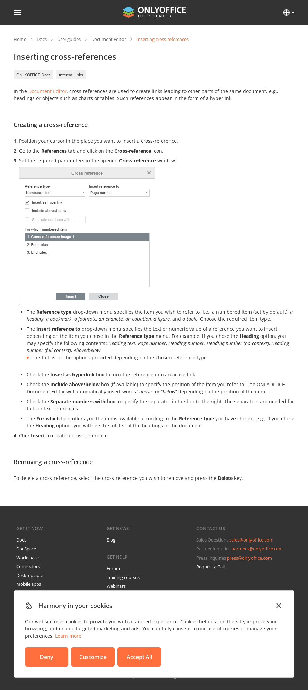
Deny (46, 657)
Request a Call (210, 567)
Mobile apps (28, 584)
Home (20, 39)
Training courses (123, 577)
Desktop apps (30, 575)
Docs (42, 39)
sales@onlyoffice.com (251, 540)
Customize (93, 657)
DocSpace (26, 549)
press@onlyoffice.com (249, 558)
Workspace (27, 557)
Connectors (28, 566)
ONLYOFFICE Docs (33, 75)
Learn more (68, 635)
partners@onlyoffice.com (257, 549)
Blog (111, 540)
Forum (113, 568)
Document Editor (108, 39)
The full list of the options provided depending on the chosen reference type (119, 357)
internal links (71, 75)
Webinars (116, 586)
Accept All (139, 657)
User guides (69, 39)
